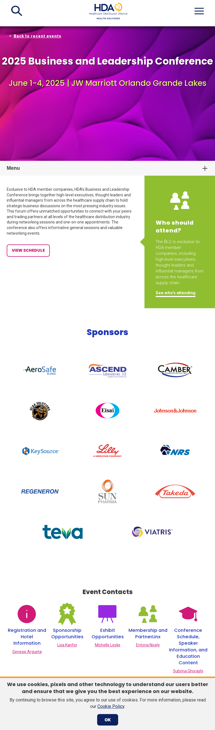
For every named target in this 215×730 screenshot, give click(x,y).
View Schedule (28, 250)
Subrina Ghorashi (188, 610)
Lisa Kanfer (67, 584)
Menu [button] (13, 168)
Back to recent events (37, 36)
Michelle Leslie (107, 584)
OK (107, 720)
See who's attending (175, 292)
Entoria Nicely (148, 584)
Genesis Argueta (27, 591)
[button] (16, 11)
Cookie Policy (110, 706)
